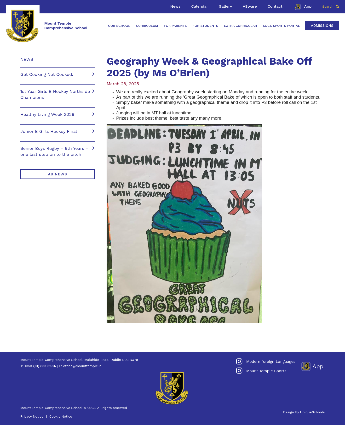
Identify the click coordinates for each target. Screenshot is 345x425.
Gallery (225, 6)
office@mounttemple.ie (82, 366)
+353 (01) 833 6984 (40, 366)
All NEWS (57, 174)
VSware (250, 6)
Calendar (199, 6)
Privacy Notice (31, 416)
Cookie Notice (60, 416)
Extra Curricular (240, 26)
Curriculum (147, 26)
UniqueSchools (312, 412)
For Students (205, 26)
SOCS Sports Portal (281, 26)
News (175, 6)
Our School (119, 26)
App (302, 6)
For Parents (175, 26)
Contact (275, 6)
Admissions (322, 25)
